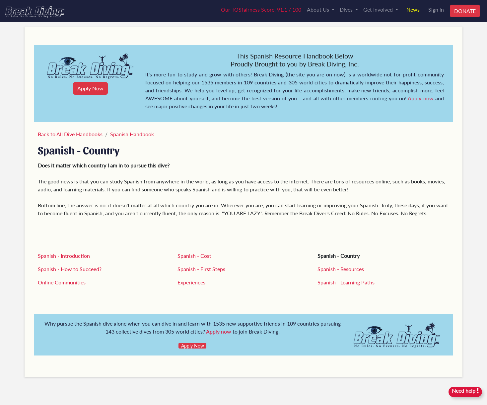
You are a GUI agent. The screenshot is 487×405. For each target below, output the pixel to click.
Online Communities (62, 282)
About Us (318, 9)
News (413, 9)
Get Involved (378, 9)
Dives (347, 9)
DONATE (465, 11)
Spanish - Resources (340, 269)
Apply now (420, 98)
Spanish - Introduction (64, 256)
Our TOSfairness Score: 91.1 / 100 (261, 9)
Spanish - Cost (194, 256)
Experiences (191, 282)
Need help (465, 390)
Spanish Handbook (132, 134)
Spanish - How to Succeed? (70, 269)
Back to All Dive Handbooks (70, 134)
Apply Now (90, 88)
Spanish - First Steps (201, 269)
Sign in (436, 9)
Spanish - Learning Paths (346, 282)
